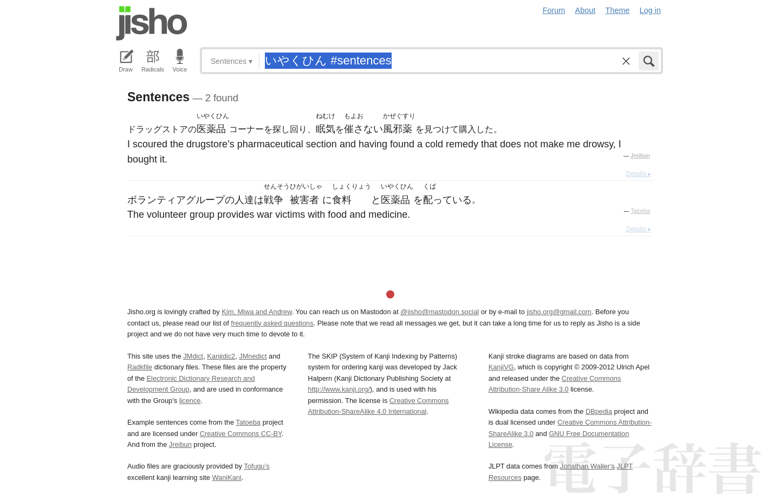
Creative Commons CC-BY (241, 434)
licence (190, 400)
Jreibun (640, 156)
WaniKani (227, 477)
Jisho (151, 23)
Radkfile (139, 367)
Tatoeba (640, 211)
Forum (554, 10)
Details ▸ (638, 174)
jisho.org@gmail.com (559, 312)
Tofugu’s (256, 466)
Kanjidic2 (221, 356)
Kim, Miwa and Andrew (256, 312)
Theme (618, 10)
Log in (650, 10)
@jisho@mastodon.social (439, 312)
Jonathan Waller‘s (587, 466)
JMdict (193, 356)
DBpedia (599, 411)
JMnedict (252, 356)
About (585, 10)
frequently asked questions (272, 323)
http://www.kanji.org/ (339, 389)
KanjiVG (501, 367)
